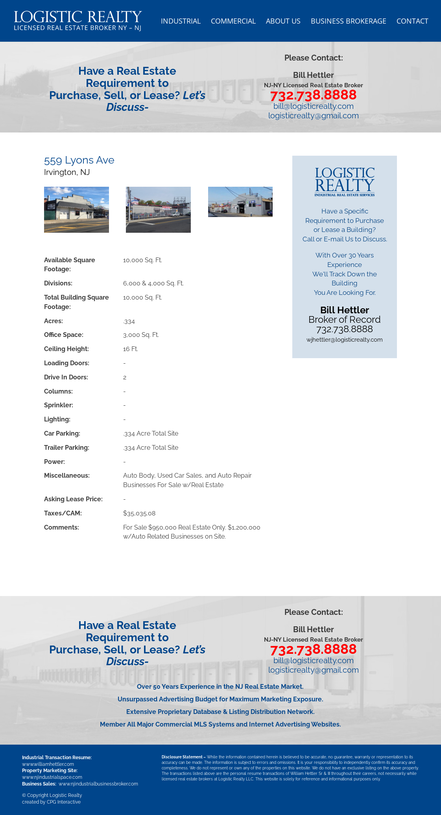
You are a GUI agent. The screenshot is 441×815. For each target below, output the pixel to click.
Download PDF (80, 563)
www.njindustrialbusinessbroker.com (98, 784)
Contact (412, 22)
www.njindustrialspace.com (52, 777)
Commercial (233, 22)
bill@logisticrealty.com (313, 106)
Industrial (181, 22)
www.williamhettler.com (48, 764)
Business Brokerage (348, 22)
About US (283, 22)
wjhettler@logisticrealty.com (344, 340)
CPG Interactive (64, 802)
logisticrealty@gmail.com (313, 115)
